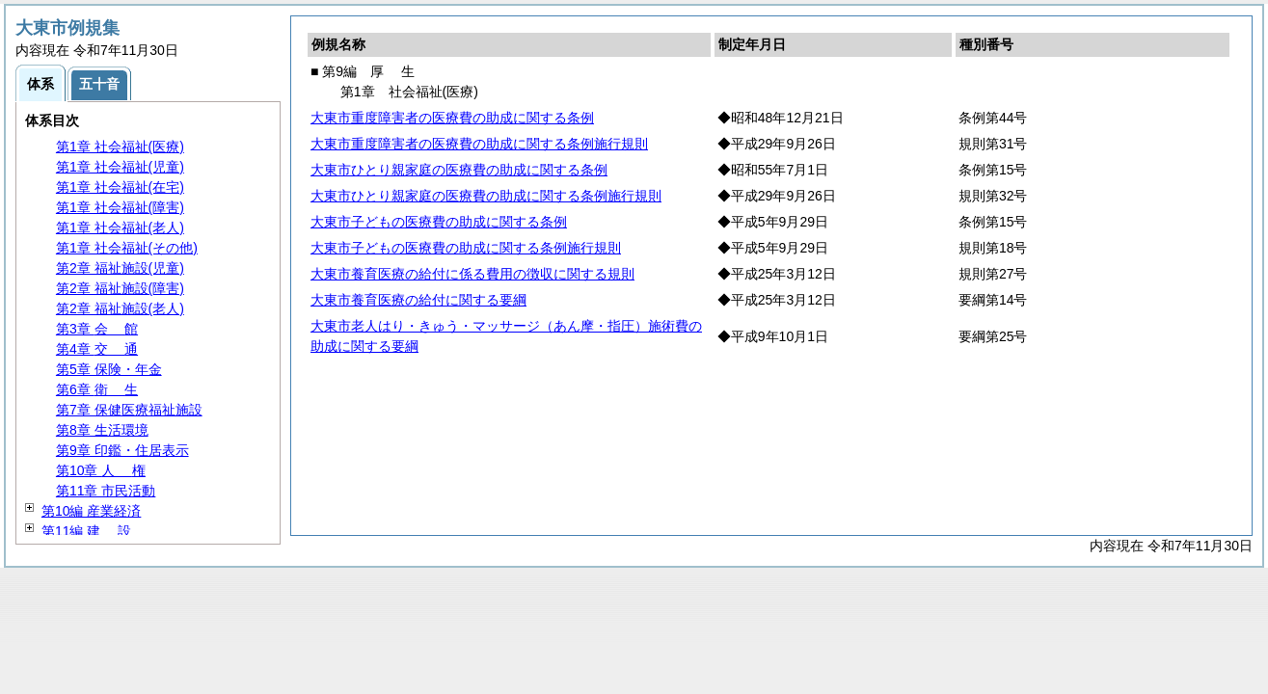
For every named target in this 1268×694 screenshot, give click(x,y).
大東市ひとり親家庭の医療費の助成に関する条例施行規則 (485, 195)
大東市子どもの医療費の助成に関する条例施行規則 (465, 247)
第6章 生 (97, 389)
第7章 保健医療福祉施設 (129, 409)
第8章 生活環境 (102, 430)
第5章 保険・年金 (109, 369)
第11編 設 (86, 531)
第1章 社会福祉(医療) (120, 146)
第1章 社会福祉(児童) (120, 166)
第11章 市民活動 (105, 490)
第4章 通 (97, 349)
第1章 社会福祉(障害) (120, 207)
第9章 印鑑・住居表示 (122, 450)
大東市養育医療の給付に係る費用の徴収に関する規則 (472, 273)
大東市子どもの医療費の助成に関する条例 (438, 221)
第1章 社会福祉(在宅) (120, 187)
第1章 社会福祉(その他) (127, 247)
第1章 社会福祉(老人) (120, 227)
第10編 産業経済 (91, 511)
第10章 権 (101, 470)
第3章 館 (97, 328)
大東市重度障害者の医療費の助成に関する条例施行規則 (479, 143)
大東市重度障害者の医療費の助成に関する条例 (452, 117)
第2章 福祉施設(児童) (120, 268)
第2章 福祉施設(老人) (120, 308)
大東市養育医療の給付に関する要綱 (418, 299)
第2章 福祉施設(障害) (120, 288)
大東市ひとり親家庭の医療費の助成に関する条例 (458, 169)
